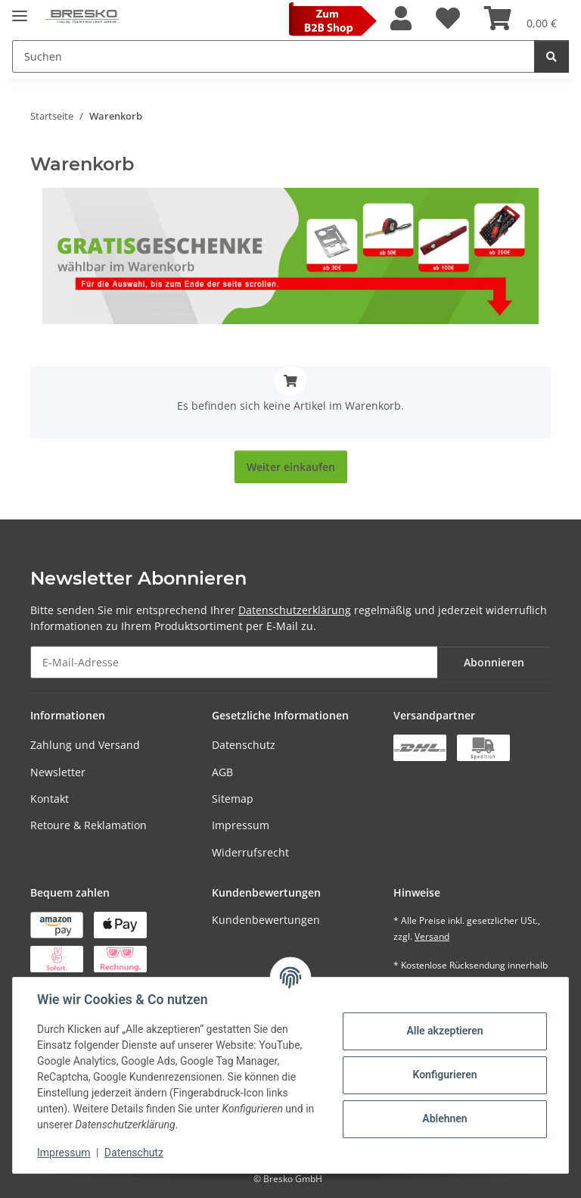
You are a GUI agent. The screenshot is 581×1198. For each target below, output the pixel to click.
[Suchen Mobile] (273, 56)
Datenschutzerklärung (294, 610)
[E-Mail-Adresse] (234, 662)
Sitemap (232, 798)
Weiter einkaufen (291, 467)
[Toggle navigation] (19, 9)
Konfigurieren (444, 1075)
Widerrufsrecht (250, 852)
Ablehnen (444, 1118)
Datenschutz (243, 745)
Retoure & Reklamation (88, 825)
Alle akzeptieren (444, 1031)
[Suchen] (551, 56)
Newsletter (57, 772)
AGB (222, 772)
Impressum (240, 825)
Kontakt (49, 798)
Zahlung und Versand (85, 745)
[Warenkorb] (520, 19)
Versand (432, 936)
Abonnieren (494, 662)
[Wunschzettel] (448, 19)
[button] (401, 19)
